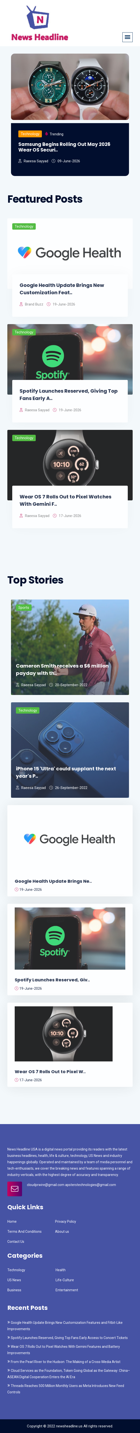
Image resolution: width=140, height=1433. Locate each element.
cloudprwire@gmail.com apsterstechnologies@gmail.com (71, 1185)
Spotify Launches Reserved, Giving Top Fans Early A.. (69, 397)
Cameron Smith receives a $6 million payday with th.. (62, 672)
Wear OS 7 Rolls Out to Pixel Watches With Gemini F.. (65, 503)
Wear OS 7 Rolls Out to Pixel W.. (50, 1074)
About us (62, 1231)
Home (12, 1221)
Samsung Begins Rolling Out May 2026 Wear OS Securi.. (64, 147)
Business (14, 1290)
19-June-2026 (61, 307)
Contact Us (15, 1242)
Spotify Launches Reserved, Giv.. (52, 983)
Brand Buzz (31, 307)
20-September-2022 (68, 687)
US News (14, 1280)
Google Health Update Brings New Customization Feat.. (62, 291)
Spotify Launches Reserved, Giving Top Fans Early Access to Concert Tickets (69, 1338)
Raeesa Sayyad (33, 161)
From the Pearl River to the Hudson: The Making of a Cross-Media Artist (65, 1362)
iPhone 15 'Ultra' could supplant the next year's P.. (66, 775)
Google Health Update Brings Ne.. (53, 884)
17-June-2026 (67, 518)
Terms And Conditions (24, 1231)
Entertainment (67, 1290)
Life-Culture (65, 1280)
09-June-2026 (66, 161)
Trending (56, 134)
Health (61, 1270)
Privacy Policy (65, 1221)
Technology (30, 134)
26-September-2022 (68, 790)
